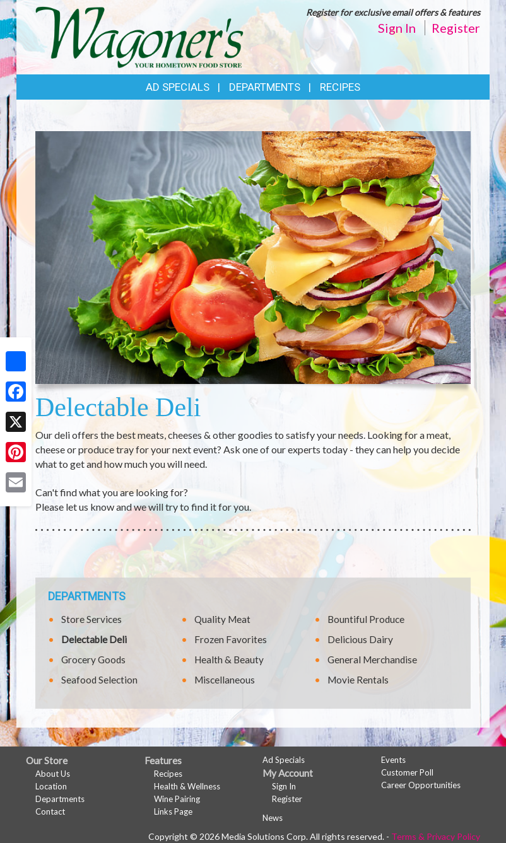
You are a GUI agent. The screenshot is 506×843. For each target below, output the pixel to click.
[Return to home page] (139, 35)
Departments (60, 799)
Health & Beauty (229, 659)
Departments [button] (264, 87)
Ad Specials (177, 87)
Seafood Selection (99, 679)
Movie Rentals (358, 679)
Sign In (397, 27)
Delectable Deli (94, 639)
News (272, 818)
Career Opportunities (421, 785)
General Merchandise (372, 659)
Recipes (340, 87)
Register (456, 27)
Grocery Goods (93, 659)
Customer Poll (407, 772)
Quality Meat (222, 619)
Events (393, 760)
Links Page (173, 811)
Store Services (91, 619)
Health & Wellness (187, 786)
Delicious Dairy (360, 639)
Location (51, 786)
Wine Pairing (177, 799)
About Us (52, 774)
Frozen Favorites (230, 639)
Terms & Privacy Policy (435, 836)
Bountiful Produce (365, 619)
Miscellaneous (224, 679)
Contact (50, 811)
